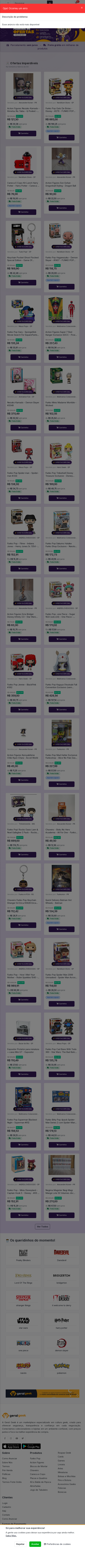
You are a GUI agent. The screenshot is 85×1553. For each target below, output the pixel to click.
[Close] (82, 7)
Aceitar (35, 1544)
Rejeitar (20, 1544)
